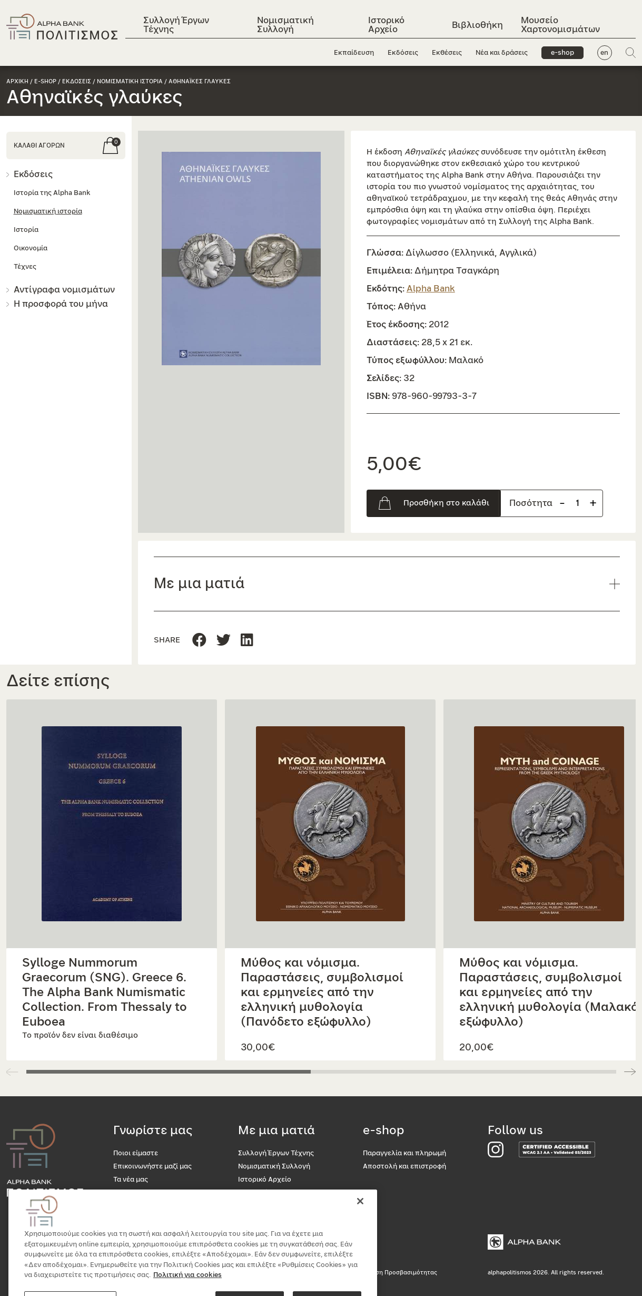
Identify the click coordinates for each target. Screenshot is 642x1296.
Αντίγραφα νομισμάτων (64, 289)
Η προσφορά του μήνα (61, 303)
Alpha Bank (431, 288)
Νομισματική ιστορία (48, 211)
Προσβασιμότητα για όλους (158, 1219)
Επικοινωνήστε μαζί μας (152, 1166)
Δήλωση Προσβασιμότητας (398, 1272)
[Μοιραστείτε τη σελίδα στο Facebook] (199, 641)
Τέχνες (25, 267)
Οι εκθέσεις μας (139, 1193)
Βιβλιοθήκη (477, 25)
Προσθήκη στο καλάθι (446, 503)
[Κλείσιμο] (360, 1234)
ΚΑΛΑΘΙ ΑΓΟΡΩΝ (39, 145)
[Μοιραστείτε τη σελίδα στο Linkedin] (223, 641)
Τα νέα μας (130, 1179)
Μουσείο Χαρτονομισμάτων (560, 25)
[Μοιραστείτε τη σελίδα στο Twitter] (247, 641)
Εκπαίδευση (353, 53)
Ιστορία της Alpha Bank (52, 193)
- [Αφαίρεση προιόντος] (562, 503)
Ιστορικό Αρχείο (386, 25)
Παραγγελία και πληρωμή (404, 1153)
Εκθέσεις (446, 53)
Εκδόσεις (402, 53)
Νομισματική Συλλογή (285, 25)
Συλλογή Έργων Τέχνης (176, 25)
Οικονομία (30, 248)
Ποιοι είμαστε (135, 1153)
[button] (241, 258)
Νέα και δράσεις (501, 53)
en (604, 53)
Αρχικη (17, 81)
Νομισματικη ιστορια (130, 81)
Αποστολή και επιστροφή (404, 1166)
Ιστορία (26, 230)
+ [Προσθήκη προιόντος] (593, 503)
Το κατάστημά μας (143, 1206)
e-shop (562, 53)
